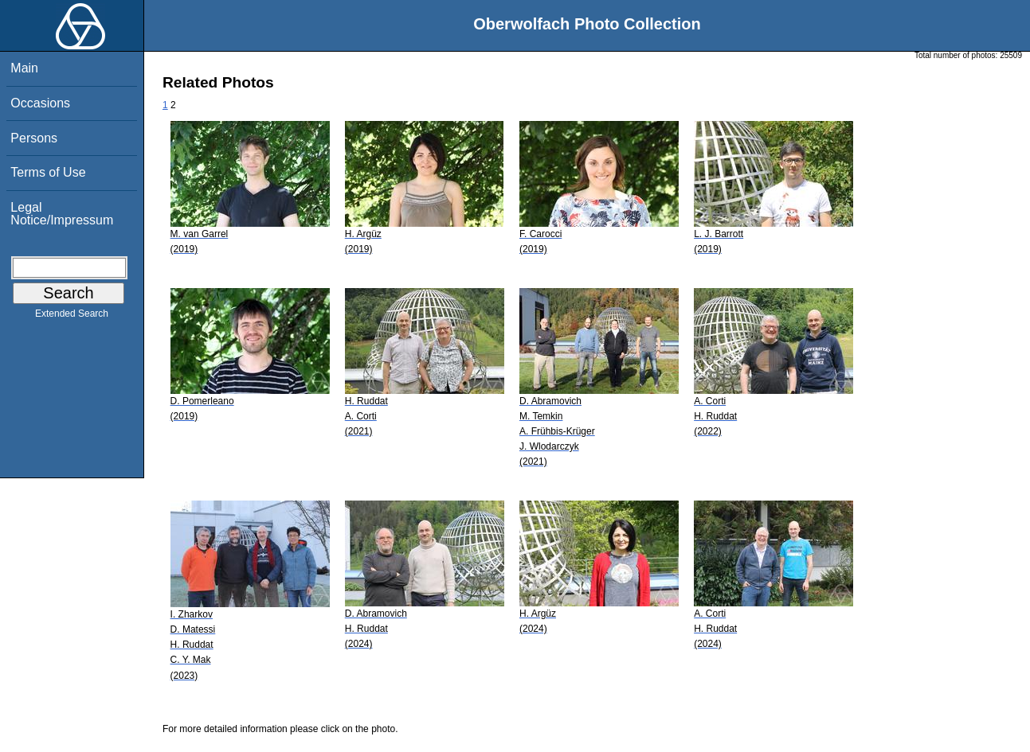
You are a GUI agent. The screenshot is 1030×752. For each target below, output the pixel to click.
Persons (33, 138)
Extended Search (71, 316)
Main (24, 68)
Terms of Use (47, 172)
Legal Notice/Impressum (61, 214)
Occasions (40, 103)
